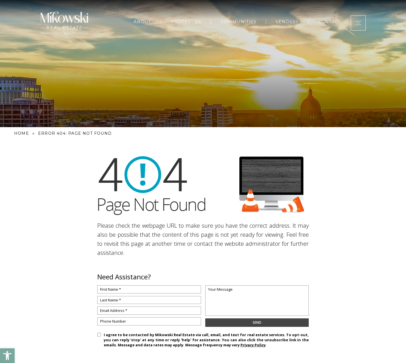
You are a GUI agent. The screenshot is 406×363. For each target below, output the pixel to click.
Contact (327, 20)
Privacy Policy (253, 344)
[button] (7, 355)
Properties (184, 20)
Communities (236, 20)
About (140, 20)
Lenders (285, 20)
